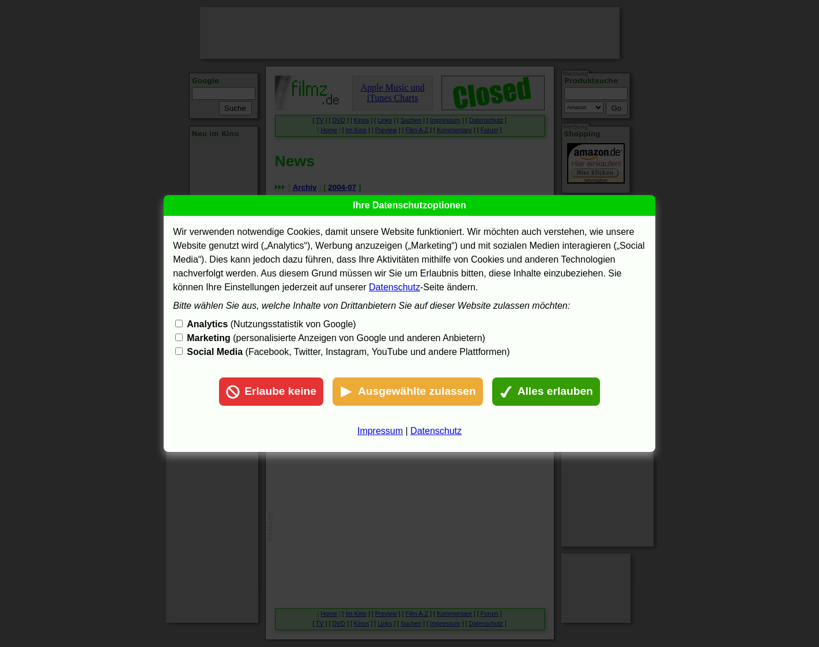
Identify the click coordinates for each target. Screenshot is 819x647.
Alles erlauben (546, 392)
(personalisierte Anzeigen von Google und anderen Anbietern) (336, 338)
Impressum (380, 431)
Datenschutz (394, 287)
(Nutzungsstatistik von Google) (271, 324)
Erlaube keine (271, 392)
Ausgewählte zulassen (407, 392)
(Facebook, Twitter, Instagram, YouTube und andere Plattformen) (348, 352)
